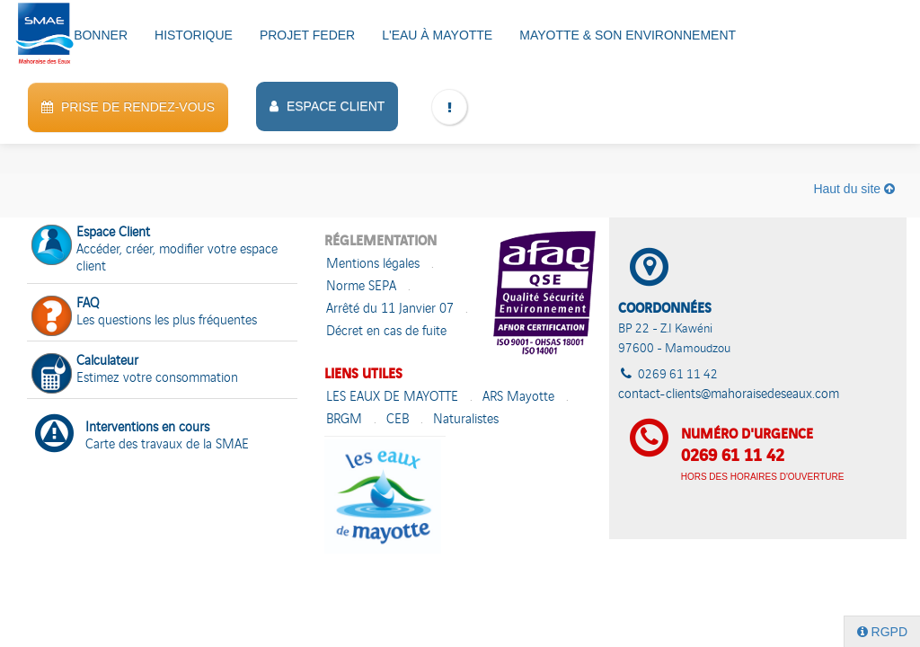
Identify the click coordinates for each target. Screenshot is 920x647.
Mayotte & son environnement (627, 35)
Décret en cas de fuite (386, 332)
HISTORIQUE (194, 35)
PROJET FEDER (307, 35)
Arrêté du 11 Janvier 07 (390, 309)
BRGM (344, 420)
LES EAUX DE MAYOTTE (392, 397)
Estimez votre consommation (134, 371)
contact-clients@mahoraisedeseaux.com (728, 394)
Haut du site (854, 189)
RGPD (882, 632)
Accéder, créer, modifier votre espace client (154, 250)
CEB (397, 420)
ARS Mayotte (518, 397)
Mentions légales (373, 264)
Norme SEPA (361, 287)
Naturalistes (466, 420)
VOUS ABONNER (77, 35)
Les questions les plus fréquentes (144, 314)
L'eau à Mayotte (437, 35)
